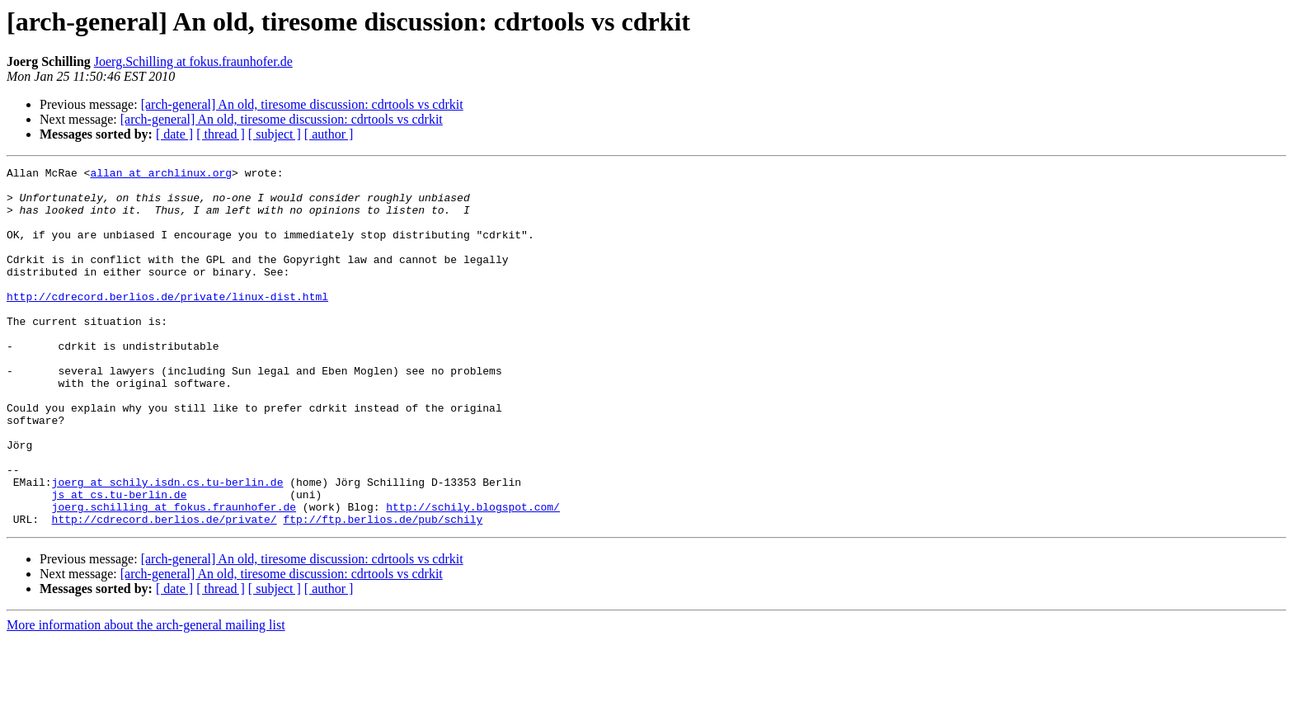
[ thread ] (220, 134)
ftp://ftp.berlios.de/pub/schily (382, 590)
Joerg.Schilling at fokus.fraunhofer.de (193, 61)
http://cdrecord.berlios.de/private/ (164, 590)
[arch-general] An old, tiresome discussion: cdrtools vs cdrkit (302, 104)
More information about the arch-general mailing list (146, 697)
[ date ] (174, 134)
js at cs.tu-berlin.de (119, 560)
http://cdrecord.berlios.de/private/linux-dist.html (167, 323)
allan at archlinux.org (161, 174)
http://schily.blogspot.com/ (473, 575)
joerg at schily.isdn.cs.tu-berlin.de (168, 546)
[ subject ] (274, 134)
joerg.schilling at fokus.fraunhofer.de (174, 575)
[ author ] (329, 134)
